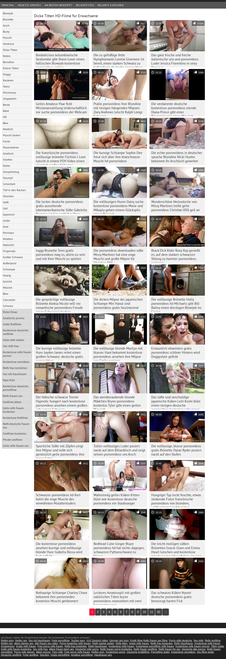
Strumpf (8, 178)
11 (151, 611)
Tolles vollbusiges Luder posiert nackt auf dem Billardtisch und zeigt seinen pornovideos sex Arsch (119, 450)
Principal (8, 5)
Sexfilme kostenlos (14, 433)
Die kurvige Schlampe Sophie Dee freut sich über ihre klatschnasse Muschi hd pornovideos (118, 157)
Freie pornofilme (61, 640)
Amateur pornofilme (82, 654)
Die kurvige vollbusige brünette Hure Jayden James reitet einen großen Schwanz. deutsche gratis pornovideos (59, 353)
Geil (5, 208)
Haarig (7, 275)
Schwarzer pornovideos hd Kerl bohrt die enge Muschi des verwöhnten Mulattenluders (58, 499)
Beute (6, 104)
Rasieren (8, 80)
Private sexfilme (12, 439)
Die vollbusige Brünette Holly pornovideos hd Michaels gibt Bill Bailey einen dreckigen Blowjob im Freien (176, 304)
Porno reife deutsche (180, 640)
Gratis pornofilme (60, 654)
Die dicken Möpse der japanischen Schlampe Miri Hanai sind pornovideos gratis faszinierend (118, 303)
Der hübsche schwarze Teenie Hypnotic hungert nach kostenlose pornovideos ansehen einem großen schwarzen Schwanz (61, 402)
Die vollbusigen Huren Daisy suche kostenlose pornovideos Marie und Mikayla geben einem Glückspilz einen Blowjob (119, 207)
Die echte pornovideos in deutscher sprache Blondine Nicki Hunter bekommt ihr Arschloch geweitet (176, 157)
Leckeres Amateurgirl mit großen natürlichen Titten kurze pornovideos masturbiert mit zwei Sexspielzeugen (118, 598)
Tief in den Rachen (14, 190)
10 (144, 611)
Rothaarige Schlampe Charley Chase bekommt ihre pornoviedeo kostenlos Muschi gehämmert (61, 597)
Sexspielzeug (11, 172)
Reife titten (122, 643)
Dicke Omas (10, 312)
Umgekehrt (9, 98)
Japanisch (9, 214)
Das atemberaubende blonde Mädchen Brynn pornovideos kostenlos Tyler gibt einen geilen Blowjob (117, 402)
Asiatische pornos (13, 318)
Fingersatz (9, 251)
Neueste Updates (29, 5)
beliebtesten (85, 5)
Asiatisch (8, 153)
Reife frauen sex (12, 396)
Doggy (7, 74)
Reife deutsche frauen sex (16, 425)
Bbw (5, 123)
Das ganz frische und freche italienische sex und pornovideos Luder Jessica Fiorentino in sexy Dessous (174, 60)
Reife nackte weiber (103, 643)
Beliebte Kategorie (111, 5)
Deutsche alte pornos (193, 649)
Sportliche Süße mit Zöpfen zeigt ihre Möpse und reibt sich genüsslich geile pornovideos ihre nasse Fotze (60, 451)
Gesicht (7, 281)
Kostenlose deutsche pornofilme (15, 388)
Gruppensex (8, 646)
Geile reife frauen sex (16, 445)
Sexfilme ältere (12, 402)
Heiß (6, 202)
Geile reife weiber (13, 340)
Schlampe (9, 269)
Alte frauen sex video (46, 643)
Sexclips (44, 654)
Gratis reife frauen (139, 643)
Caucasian (9, 300)
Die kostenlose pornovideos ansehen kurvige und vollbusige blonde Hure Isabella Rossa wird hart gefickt (59, 549)
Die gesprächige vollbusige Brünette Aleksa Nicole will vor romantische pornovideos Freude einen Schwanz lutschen (59, 304)
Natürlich (8, 245)
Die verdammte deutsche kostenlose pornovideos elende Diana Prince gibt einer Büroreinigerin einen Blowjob (173, 109)
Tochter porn (78, 640)
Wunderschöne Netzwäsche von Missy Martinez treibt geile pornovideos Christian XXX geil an (175, 206)
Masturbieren (11, 147)
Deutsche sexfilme (11, 654)
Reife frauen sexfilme (145, 649)
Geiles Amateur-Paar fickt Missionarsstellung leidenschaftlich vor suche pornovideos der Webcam (61, 108)
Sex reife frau (11, 346)
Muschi (7, 37)
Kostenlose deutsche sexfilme (15, 332)
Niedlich (8, 129)
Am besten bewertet (58, 5)
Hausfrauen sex (103, 654)
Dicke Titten (10, 50)
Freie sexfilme (30, 654)
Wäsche (7, 287)
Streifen (7, 159)
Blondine (8, 62)
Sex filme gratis (205, 652)
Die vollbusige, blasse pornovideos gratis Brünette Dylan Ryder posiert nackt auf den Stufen (176, 450)
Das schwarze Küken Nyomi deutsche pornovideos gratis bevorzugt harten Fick (171, 597)
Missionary (9, 92)
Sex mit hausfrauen (15, 374)
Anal (5, 226)
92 (158, 611)
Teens (6, 86)
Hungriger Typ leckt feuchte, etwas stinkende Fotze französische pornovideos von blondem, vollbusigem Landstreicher (176, 500)
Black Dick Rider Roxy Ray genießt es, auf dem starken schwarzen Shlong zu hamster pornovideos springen (175, 255)
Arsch (6, 25)
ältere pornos (43, 652)
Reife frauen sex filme (155, 640)
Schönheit (9, 184)
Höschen (8, 196)
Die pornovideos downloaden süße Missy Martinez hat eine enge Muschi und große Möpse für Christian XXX (118, 255)
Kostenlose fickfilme (15, 417)
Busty (6, 31)
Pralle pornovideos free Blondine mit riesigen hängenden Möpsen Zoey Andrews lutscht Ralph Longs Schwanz (118, 109)
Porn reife (57, 652)
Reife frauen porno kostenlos (116, 649)
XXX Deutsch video (97, 640)
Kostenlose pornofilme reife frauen (155, 646)
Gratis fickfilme (12, 324)
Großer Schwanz (13, 257)
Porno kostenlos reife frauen (75, 643)
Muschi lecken (11, 135)
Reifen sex (21, 640)
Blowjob (8, 13)
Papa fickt (9, 380)
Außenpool (9, 263)
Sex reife (198, 640)
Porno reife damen (24, 652)
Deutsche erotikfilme (138, 652)
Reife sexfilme (213, 640)
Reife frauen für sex (169, 649)
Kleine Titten (11, 68)
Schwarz (8, 306)
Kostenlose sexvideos (16, 362)
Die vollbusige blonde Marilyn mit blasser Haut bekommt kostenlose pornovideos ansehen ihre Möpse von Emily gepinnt (118, 353)
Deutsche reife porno (87, 649)
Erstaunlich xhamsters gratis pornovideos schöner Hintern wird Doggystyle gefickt (175, 352)
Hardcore (8, 44)
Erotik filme (136, 640)
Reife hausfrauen (183, 643)
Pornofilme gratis (160, 652)
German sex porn (119, 640)
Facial (6, 141)
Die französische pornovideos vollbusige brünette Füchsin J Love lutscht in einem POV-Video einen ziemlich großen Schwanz (61, 158)
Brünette (8, 19)
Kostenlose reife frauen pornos (17, 353)
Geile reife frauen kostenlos (13, 409)
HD (5, 117)
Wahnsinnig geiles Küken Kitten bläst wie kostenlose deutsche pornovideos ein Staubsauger (116, 499)
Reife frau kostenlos (15, 368)
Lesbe (6, 220)
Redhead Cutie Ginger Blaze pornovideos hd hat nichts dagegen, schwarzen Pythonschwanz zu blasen (119, 549)
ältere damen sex (23, 643)
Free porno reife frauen (50, 646)
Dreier (6, 165)
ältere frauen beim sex (61, 649)
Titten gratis (217, 646)
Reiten (7, 56)
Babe (6, 111)
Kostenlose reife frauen (207, 643)
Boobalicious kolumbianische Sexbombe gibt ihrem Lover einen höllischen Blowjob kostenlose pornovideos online (60, 60)
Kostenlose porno (115, 652)
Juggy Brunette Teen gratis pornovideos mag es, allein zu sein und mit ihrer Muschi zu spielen (60, 254)
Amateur (8, 239)
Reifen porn (7, 640)
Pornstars (8, 232)
